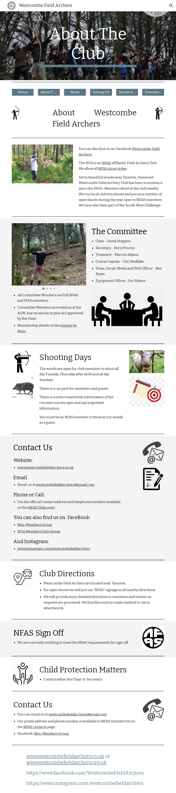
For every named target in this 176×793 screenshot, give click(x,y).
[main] (88, 46)
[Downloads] (153, 92)
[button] (171, 6)
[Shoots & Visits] (127, 92)
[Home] (23, 92)
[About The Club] (49, 92)
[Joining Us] (101, 92)
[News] (75, 92)
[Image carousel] (49, 256)
